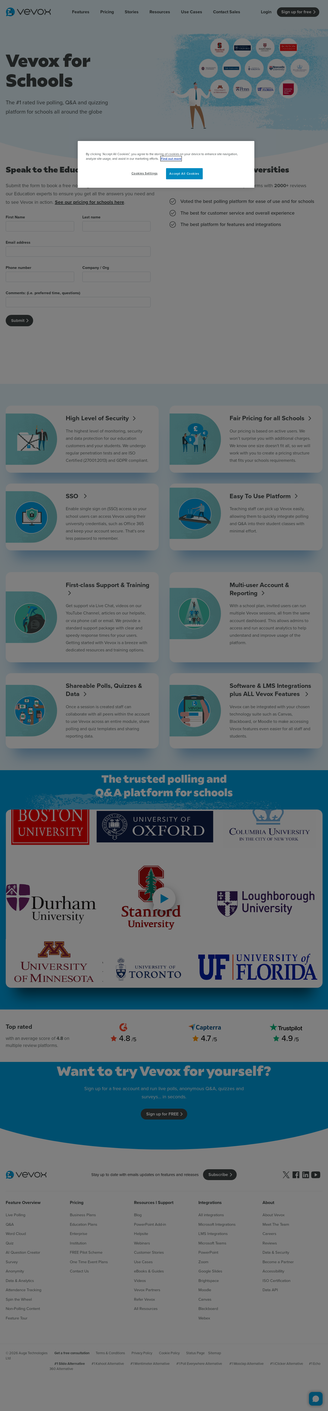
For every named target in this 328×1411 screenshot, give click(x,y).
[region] (166, 164)
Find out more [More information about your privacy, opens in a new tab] (171, 158)
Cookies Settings (145, 173)
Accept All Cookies (184, 173)
